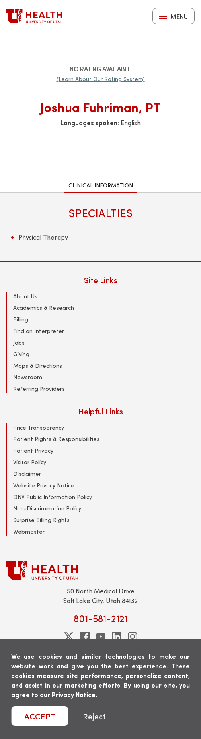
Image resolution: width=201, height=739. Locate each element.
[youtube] (100, 636)
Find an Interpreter (38, 331)
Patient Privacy (33, 450)
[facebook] (85, 636)
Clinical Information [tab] (100, 185)
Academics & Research (43, 307)
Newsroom (27, 377)
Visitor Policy (29, 462)
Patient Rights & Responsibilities (56, 439)
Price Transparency (38, 427)
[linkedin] (116, 636)
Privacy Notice (74, 694)
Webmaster (29, 531)
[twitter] (69, 636)
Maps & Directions (37, 365)
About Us (25, 296)
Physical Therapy (43, 237)
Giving (21, 354)
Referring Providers (39, 388)
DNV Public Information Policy (52, 497)
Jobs (19, 342)
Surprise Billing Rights (41, 520)
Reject (94, 716)
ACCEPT (39, 716)
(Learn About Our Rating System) (101, 79)
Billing (20, 319)
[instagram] (132, 636)
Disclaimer (27, 473)
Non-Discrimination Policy (47, 508)
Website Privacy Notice (43, 485)
